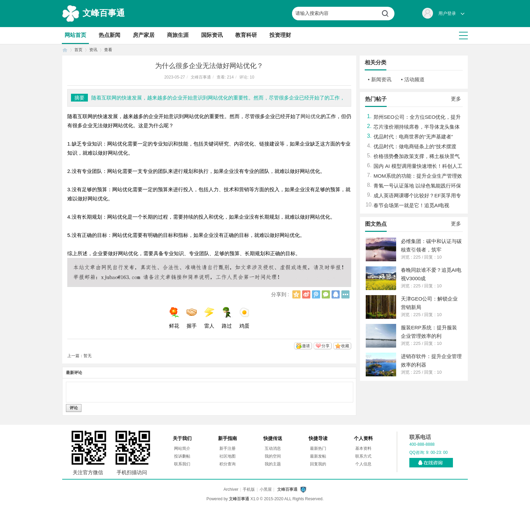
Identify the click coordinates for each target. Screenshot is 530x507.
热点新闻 (109, 35)
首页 (65, 50)
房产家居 (143, 35)
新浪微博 (306, 294)
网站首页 (75, 35)
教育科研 (246, 35)
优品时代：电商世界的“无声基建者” (413, 136)
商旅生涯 (178, 35)
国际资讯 (212, 35)
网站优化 (310, 116)
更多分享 (345, 294)
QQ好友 (336, 294)
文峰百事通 (103, 13)
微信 (326, 294)
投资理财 (280, 35)
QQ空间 (296, 294)
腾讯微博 (316, 294)
